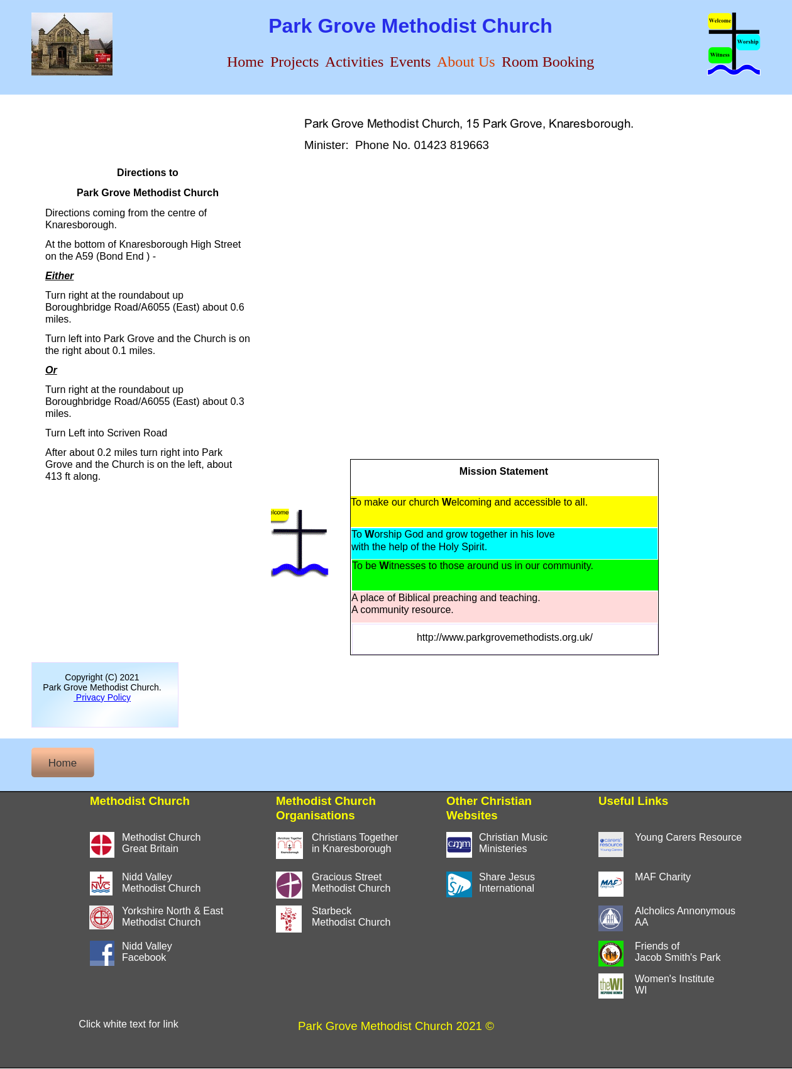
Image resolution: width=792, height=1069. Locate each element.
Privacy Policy (102, 697)
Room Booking (548, 61)
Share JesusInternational (507, 883)
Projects (294, 61)
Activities (354, 61)
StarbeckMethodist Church (351, 917)
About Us (466, 61)
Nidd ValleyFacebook (147, 952)
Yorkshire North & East (172, 911)
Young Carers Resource (688, 837)
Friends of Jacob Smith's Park (677, 952)
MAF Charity (663, 877)
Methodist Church (161, 922)
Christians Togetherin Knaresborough (355, 843)
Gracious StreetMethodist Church (351, 883)
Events (410, 61)
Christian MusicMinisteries (513, 843)
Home (245, 61)
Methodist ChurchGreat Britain (161, 843)
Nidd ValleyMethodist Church (161, 883)
